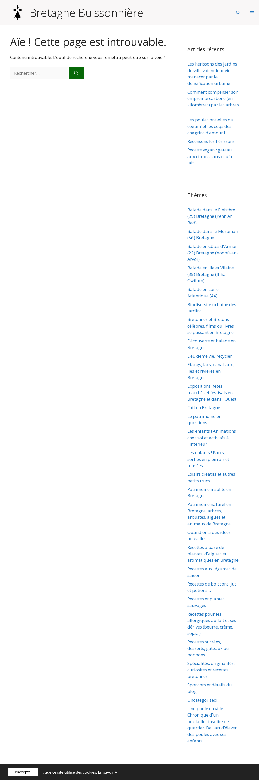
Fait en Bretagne (203, 407)
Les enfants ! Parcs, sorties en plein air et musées (208, 459)
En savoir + (107, 772)
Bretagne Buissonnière (86, 12)
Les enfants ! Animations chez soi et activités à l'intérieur (211, 437)
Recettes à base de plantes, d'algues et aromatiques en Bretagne (213, 553)
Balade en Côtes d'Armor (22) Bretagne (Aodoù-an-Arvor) (212, 252)
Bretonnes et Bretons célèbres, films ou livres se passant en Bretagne (210, 325)
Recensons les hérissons (211, 141)
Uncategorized (202, 700)
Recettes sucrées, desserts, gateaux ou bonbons (208, 648)
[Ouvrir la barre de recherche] (238, 12)
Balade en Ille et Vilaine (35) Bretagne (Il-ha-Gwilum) (210, 274)
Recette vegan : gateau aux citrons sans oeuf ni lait (211, 156)
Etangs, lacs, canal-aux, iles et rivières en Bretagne (210, 371)
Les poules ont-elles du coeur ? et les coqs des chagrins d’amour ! (210, 126)
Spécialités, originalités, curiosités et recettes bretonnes (211, 669)
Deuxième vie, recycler (209, 356)
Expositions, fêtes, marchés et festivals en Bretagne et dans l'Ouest (211, 392)
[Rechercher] (76, 73)
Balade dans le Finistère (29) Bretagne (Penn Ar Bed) (211, 216)
